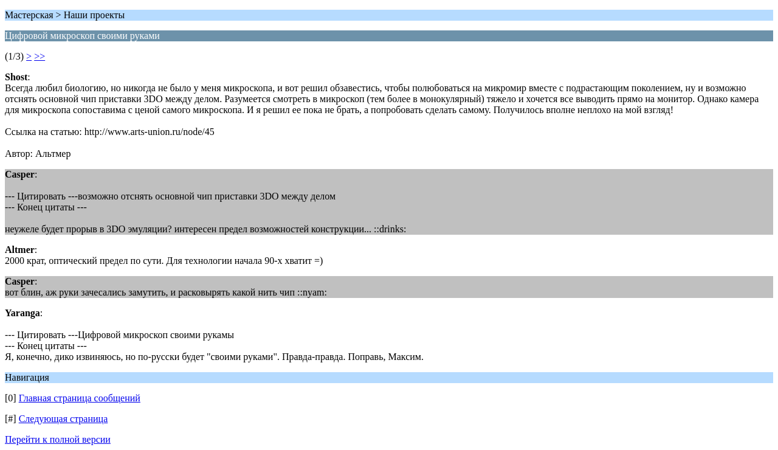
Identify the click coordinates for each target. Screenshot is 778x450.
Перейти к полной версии (58, 439)
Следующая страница (63, 419)
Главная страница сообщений (79, 398)
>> (39, 56)
